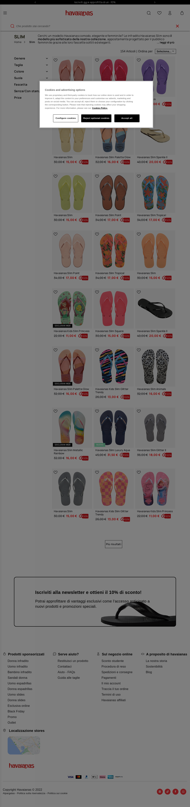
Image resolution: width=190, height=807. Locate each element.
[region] (96, 104)
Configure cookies (66, 118)
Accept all (126, 118)
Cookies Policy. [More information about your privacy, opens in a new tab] (99, 108)
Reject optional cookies (96, 118)
